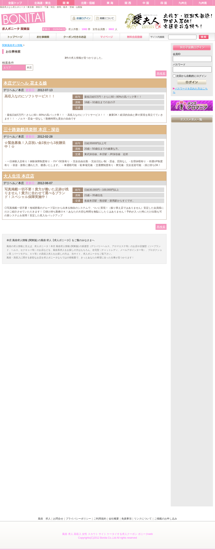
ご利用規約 (100, 518)
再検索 (161, 73)
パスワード (179, 64)
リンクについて (143, 518)
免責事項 (126, 518)
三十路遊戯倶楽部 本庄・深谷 (31, 129)
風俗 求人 (44, 518)
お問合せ (58, 518)
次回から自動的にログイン (191, 75)
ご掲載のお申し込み (165, 518)
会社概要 (114, 518)
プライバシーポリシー (78, 518)
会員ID (176, 54)
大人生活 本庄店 (18, 176)
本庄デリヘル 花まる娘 (25, 83)
